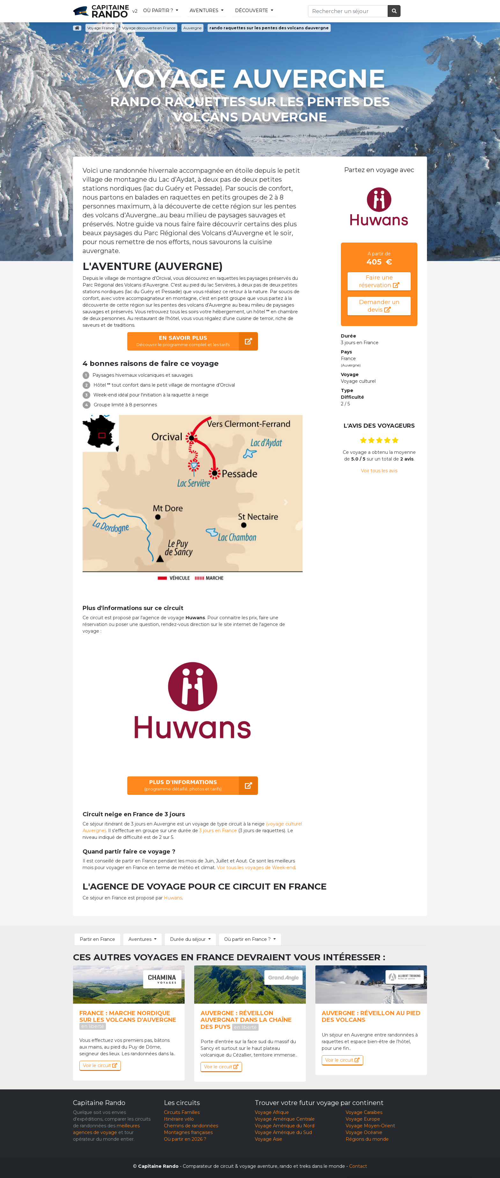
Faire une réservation (379, 281)
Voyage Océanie (364, 1132)
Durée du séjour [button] (188, 939)
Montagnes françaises (188, 1132)
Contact (358, 1166)
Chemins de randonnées (191, 1126)
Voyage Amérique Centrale (285, 1119)
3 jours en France (218, 830)
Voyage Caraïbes (364, 1112)
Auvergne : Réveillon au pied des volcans (371, 1017)
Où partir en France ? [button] (247, 939)
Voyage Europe (363, 1119)
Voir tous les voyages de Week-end (256, 867)
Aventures (204, 10)
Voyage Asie (268, 1139)
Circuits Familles (182, 1112)
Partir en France (97, 939)
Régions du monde (367, 1139)
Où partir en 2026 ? (185, 1139)
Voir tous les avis (379, 471)
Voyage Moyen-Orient (370, 1126)
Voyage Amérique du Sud (283, 1132)
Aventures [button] (140, 939)
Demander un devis (379, 305)
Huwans (173, 898)
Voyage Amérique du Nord (284, 1126)
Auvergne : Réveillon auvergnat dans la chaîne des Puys (246, 1020)
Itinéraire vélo (179, 1119)
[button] (99, 502)
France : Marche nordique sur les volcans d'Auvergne (127, 1019)
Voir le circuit (100, 1065)
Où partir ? (158, 10)
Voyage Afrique (272, 1112)
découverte (251, 10)
